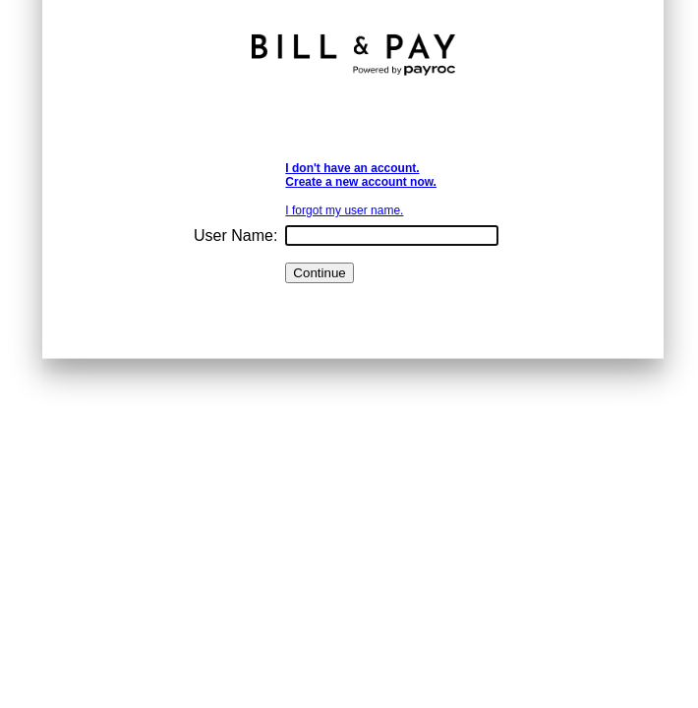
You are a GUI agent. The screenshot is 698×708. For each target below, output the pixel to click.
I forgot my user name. (344, 210)
